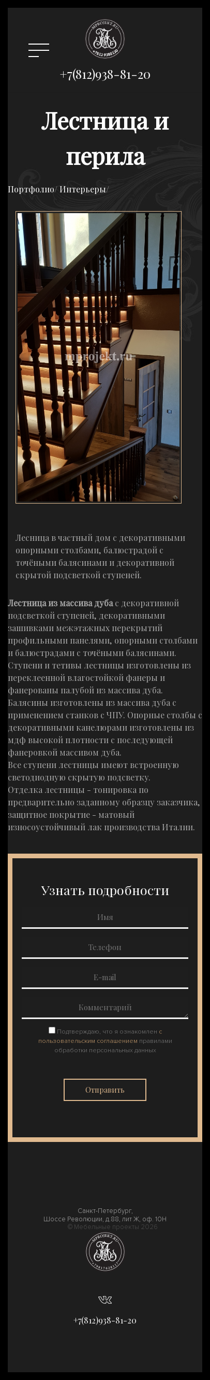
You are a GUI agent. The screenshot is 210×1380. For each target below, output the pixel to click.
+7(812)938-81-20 (105, 73)
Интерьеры (82, 189)
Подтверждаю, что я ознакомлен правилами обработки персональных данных (105, 1040)
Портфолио (31, 189)
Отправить (105, 1090)
